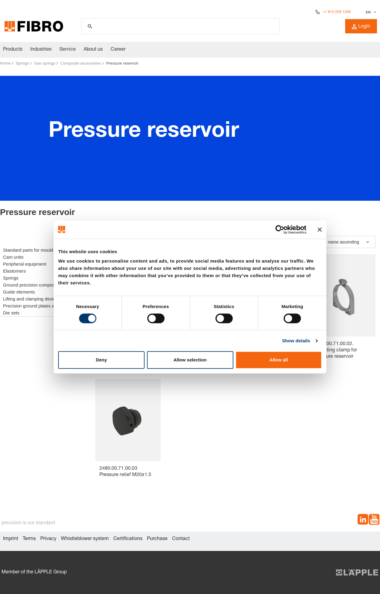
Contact (181, 539)
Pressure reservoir (122, 63)
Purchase (157, 539)
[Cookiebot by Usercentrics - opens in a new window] (279, 229)
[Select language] (370, 12)
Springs (22, 63)
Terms (29, 539)
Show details (296, 340)
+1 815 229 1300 (337, 12)
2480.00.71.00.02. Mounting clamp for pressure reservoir (335, 350)
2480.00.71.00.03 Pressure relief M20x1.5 (125, 472)
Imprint (10, 539)
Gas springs (44, 63)
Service (67, 49)
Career (118, 49)
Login (361, 26)
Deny (101, 359)
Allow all (278, 359)
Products (12, 49)
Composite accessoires (80, 63)
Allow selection (189, 359)
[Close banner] (320, 229)
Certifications (127, 539)
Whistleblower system (85, 539)
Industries (41, 49)
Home (5, 63)
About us (93, 49)
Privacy (48, 539)
